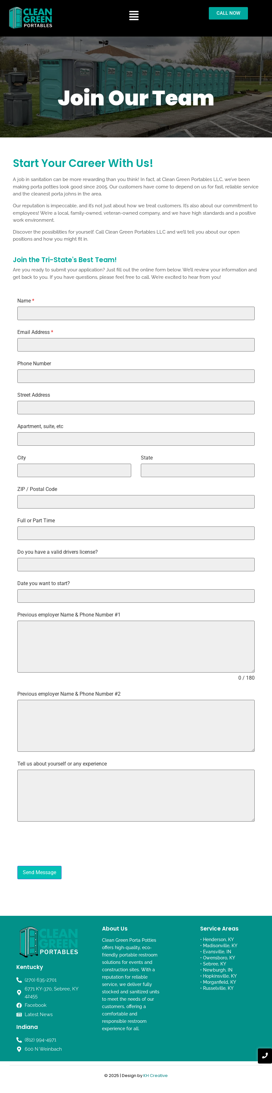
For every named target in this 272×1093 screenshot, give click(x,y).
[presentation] (136, 843)
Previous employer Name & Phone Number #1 (69, 614)
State (147, 457)
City (21, 457)
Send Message (39, 872)
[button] (134, 16)
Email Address (35, 332)
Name (25, 300)
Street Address (33, 395)
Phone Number (34, 363)
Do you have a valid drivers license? (57, 552)
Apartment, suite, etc (40, 426)
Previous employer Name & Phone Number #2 (69, 694)
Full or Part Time (36, 520)
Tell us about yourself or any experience (62, 763)
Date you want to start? (43, 583)
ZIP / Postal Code (37, 489)
